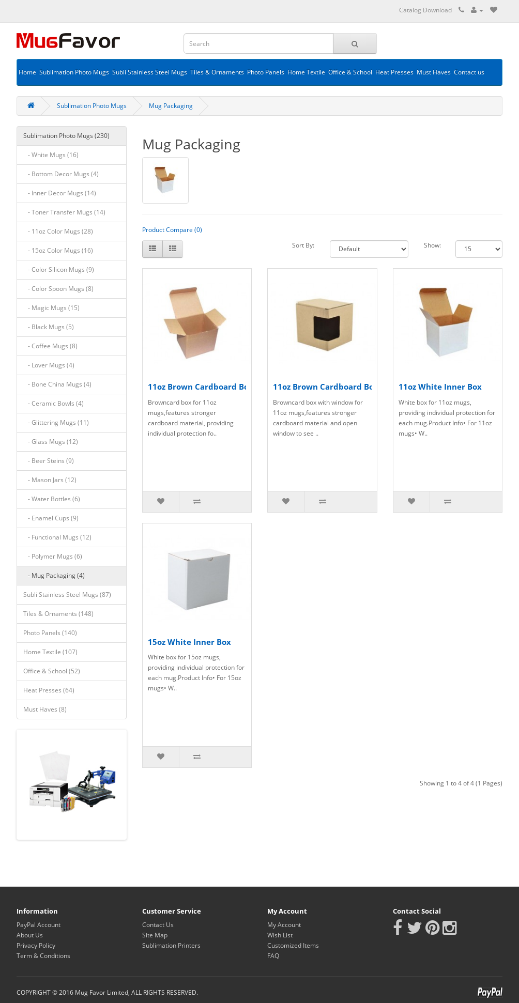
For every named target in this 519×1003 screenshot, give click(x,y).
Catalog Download (425, 10)
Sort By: (303, 245)
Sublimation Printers (171, 945)
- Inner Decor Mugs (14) (59, 193)
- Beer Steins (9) (48, 460)
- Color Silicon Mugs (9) (58, 269)
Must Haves (434, 72)
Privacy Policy (36, 945)
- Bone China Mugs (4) (57, 384)
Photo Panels (265, 72)
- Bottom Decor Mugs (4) (61, 173)
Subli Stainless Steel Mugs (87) (67, 594)
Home (27, 72)
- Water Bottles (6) (51, 499)
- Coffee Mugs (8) (50, 346)
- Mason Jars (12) (50, 479)
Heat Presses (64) (48, 690)
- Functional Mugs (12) (57, 537)
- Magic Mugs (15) (51, 307)
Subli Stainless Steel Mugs (149, 72)
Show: (432, 245)
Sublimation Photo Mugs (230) (66, 135)
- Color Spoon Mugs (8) (58, 288)
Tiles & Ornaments (217, 72)
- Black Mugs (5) (48, 326)
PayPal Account (38, 924)
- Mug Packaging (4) (54, 575)
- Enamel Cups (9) (51, 518)
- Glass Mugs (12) (50, 441)
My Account (284, 924)
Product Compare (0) (172, 229)
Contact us (469, 72)
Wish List (280, 935)
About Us (30, 935)
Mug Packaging (171, 105)
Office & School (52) (51, 671)
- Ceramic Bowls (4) (53, 403)
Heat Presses (394, 72)
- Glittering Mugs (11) (56, 422)
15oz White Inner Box (189, 642)
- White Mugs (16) (51, 154)
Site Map (154, 935)
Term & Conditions (43, 955)
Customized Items (293, 945)
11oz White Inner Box (440, 386)
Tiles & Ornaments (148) (58, 613)
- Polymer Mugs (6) (52, 556)
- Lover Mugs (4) (48, 365)
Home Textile (306, 72)
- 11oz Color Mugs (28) (58, 231)
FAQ (273, 955)
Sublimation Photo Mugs (74, 72)
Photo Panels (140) (50, 632)
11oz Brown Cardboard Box (200, 386)
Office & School (350, 72)
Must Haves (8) (45, 709)
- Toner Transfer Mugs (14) (64, 212)
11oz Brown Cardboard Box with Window (353, 386)
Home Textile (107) (50, 651)
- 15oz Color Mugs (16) (58, 250)
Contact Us (158, 924)
